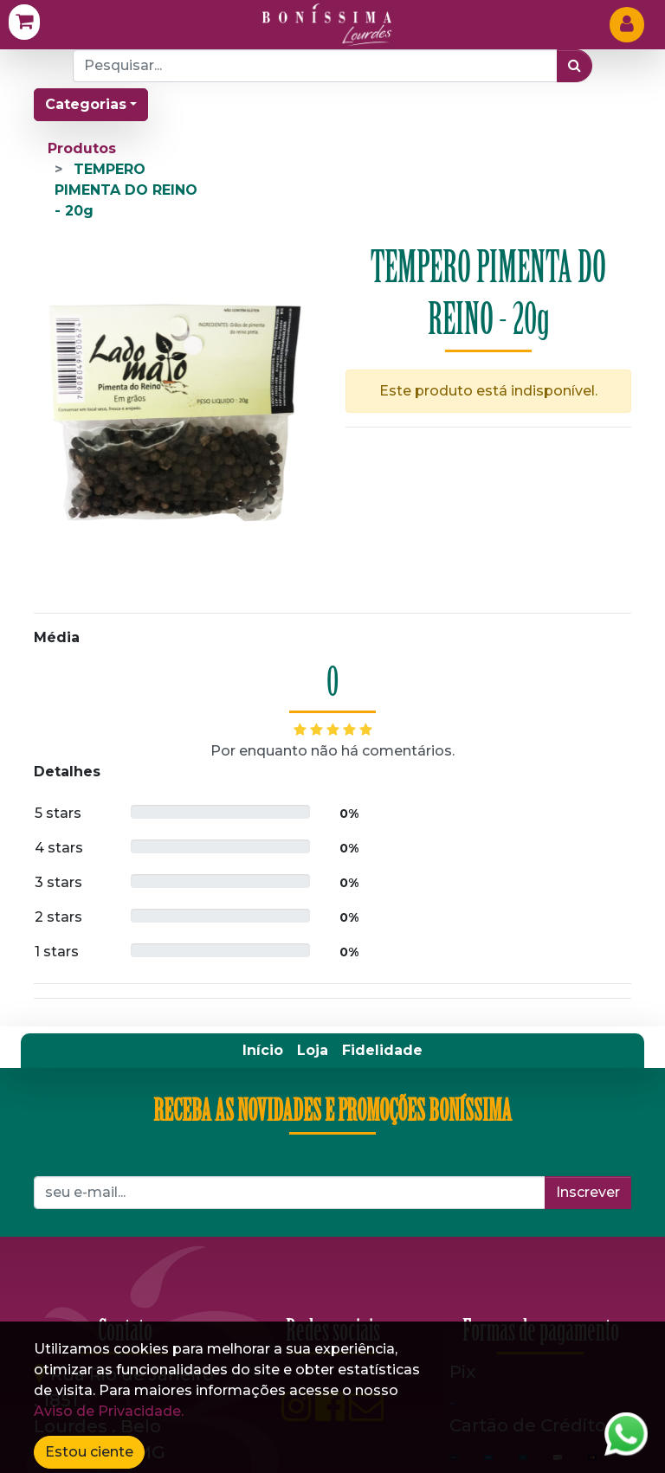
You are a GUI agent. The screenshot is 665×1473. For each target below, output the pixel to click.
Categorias (85, 104)
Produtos (82, 148)
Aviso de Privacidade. (109, 1411)
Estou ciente (89, 1452)
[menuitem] (263, 1050)
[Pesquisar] (574, 65)
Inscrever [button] (588, 1192)
